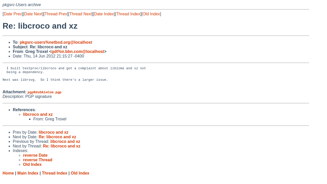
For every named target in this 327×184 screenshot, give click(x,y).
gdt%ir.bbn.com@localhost (78, 51)
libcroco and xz (38, 118)
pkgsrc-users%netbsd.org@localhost (56, 42)
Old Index (151, 14)
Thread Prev (56, 14)
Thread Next (80, 14)
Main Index (28, 177)
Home (8, 177)
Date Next (33, 14)
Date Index (104, 14)
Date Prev (13, 14)
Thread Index (128, 14)
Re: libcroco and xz (57, 141)
